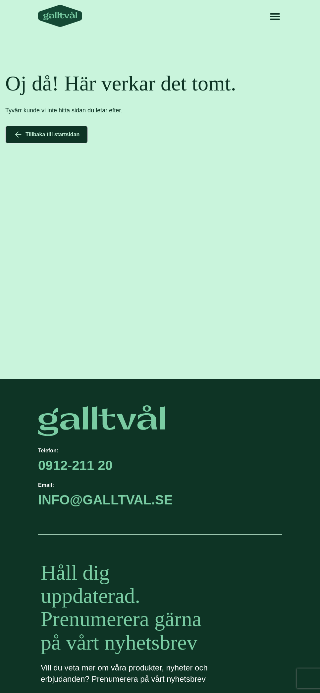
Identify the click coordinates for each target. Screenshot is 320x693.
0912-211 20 (75, 465)
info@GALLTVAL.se (105, 499)
